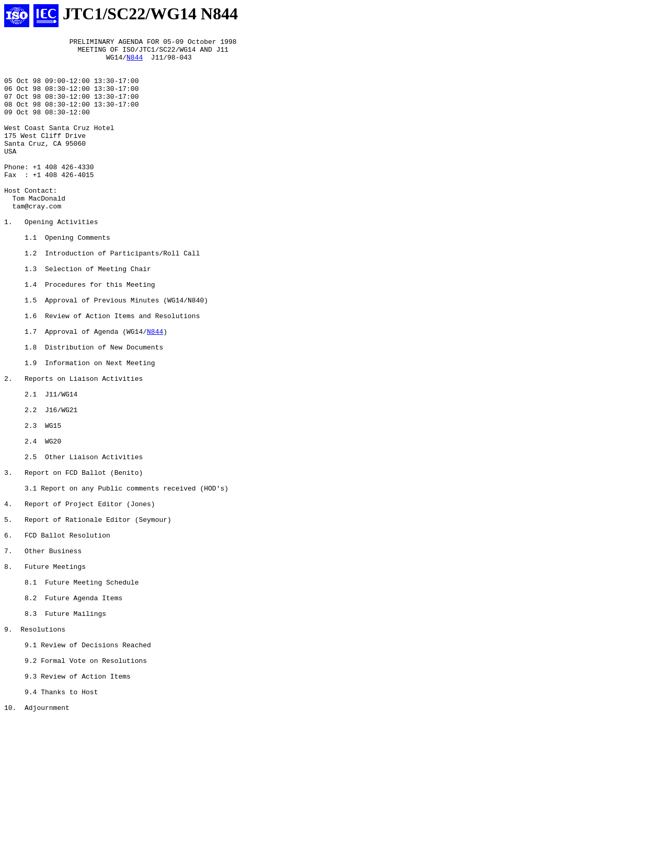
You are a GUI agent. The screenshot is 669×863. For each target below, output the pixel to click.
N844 (134, 61)
